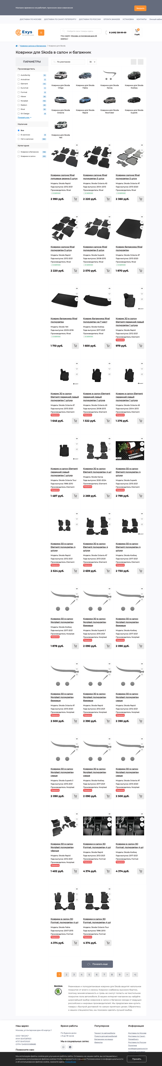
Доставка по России (90, 18)
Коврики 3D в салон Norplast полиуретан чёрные (62, 846)
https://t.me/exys (70, 1046)
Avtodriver (32, 78)
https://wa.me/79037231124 (63, 1046)
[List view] (133, 60)
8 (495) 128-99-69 (117, 31)
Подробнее (70, 1062)
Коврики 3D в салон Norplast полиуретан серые (127, 696)
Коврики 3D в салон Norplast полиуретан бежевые (94, 621)
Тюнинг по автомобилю (104, 1032)
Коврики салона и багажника (33, 44)
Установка (128, 18)
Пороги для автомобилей (105, 1035)
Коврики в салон (32, 155)
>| (135, 973)
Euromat (32, 87)
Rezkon (32, 104)
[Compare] (77, 154)
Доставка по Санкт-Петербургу (60, 18)
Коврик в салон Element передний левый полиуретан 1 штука (96, 395)
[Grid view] (140, 60)
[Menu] (41, 31)
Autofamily (32, 74)
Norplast (32, 99)
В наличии (32, 133)
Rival (32, 108)
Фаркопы (98, 1041)
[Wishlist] (77, 149)
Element (32, 82)
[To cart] (75, 198)
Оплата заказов (112, 18)
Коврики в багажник (32, 151)
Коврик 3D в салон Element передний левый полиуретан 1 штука (130, 320)
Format (32, 91)
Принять (136, 1059)
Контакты (142, 18)
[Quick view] (77, 144)
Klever (32, 95)
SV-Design (32, 112)
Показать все (25, 116)
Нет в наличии (32, 138)
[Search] (64, 30)
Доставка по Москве (30, 18)
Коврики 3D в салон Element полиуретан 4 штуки (128, 470)
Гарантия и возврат (136, 1050)
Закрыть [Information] (140, 7)
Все (21, 129)
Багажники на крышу (103, 1038)
